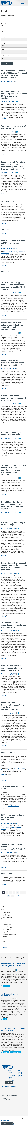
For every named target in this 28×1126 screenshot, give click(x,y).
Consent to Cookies (7, 1123)
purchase (3, 774)
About (9, 1070)
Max (2, 31)
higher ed (6, 1052)
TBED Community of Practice (12, 1079)
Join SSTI (9, 1082)
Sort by (3, 43)
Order (2, 49)
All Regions (4, 37)
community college (16, 1052)
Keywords (3, 17)
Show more (4, 947)
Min (2, 25)
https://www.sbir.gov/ (13, 806)
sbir (5, 1019)
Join (18, 1070)
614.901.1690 (6, 1099)
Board (10, 1072)
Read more (4, 84)
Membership (12, 1075)
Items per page (5, 55)
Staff (10, 1074)
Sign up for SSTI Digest (10, 1086)
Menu (22, 3)
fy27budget (6, 985)
